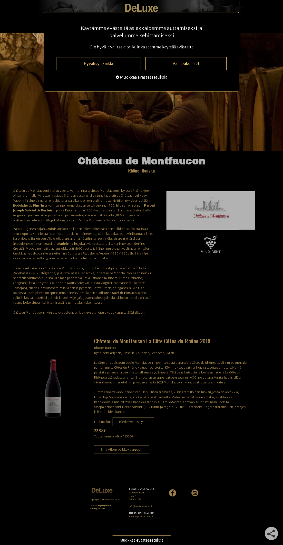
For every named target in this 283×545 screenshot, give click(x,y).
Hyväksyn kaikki (98, 63)
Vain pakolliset (186, 63)
